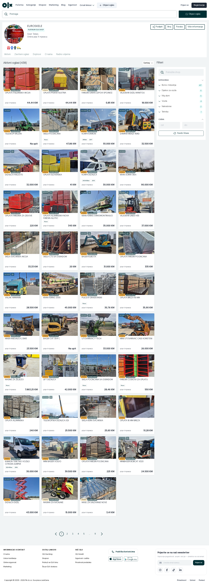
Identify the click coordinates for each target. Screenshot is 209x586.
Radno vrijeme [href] (63, 54)
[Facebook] (167, 570)
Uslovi (192, 580)
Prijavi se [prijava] (185, 5)
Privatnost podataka (83, 562)
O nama (6, 554)
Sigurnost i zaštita (82, 558)
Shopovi (42, 5)
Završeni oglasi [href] (21, 54)
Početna (19, 5)
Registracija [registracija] (199, 5)
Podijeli (157, 27)
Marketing (53, 5)
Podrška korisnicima (123, 552)
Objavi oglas (106, 5)
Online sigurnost (9, 562)
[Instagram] (160, 570)
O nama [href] (48, 54)
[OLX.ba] (7, 5)
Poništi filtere (181, 133)
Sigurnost (72, 5)
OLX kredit (79, 554)
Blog (63, 5)
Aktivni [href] (7, 54)
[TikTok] (173, 570)
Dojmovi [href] (37, 54)
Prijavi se (198, 563)
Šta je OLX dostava (49, 567)
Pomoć (202, 580)
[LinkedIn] (180, 570)
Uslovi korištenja (9, 558)
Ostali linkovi (87, 5)
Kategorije (31, 5)
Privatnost (181, 580)
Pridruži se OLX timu (50, 562)
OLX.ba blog (47, 554)
